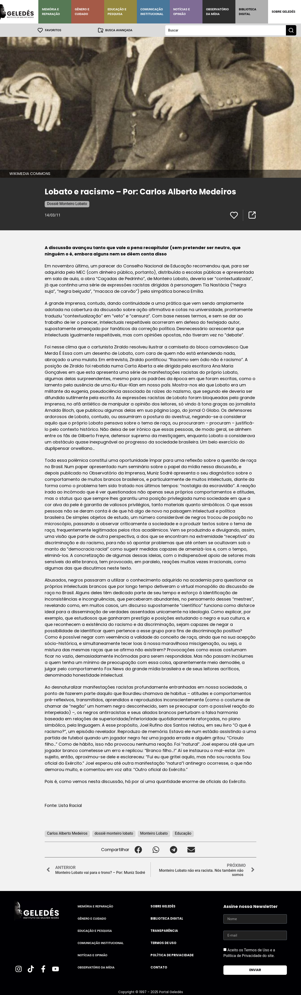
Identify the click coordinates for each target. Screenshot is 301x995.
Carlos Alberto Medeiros (67, 833)
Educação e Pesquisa (117, 12)
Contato (158, 967)
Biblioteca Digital (247, 12)
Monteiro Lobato (154, 833)
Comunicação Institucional (151, 12)
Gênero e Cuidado (82, 12)
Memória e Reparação (51, 12)
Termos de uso (163, 943)
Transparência (164, 930)
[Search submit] (291, 30)
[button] (138, 849)
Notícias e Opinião (181, 12)
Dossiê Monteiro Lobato (67, 203)
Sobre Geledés (283, 11)
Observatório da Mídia (217, 12)
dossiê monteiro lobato (114, 833)
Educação (183, 833)
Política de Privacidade (172, 955)
